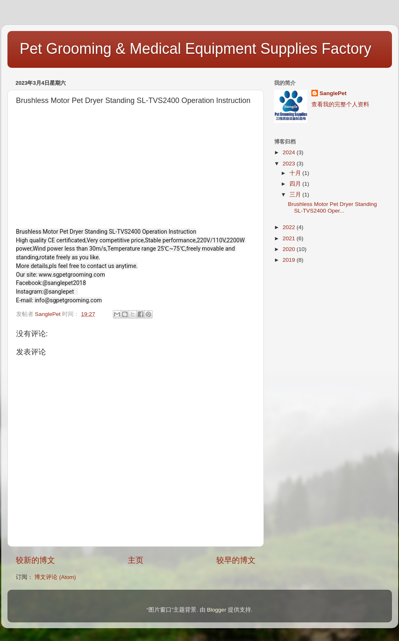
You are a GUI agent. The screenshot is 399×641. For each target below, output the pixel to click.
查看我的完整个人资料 (340, 104)
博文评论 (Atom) (55, 577)
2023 (289, 163)
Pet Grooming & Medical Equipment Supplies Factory (195, 48)
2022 (289, 227)
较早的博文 (236, 560)
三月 (296, 194)
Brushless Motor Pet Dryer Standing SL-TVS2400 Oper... (332, 207)
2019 (289, 260)
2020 (289, 249)
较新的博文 (35, 560)
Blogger (217, 610)
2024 (289, 152)
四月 (296, 184)
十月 (296, 173)
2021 (289, 238)
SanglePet (333, 93)
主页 (135, 560)
